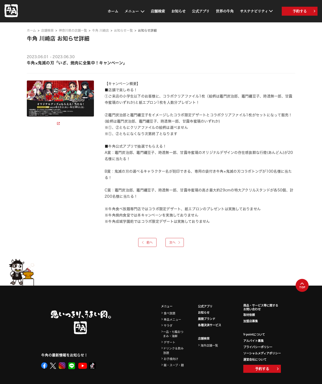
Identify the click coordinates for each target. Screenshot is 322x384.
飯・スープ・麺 (174, 365)
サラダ (168, 325)
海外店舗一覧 (209, 345)
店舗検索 (158, 11)
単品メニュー (172, 319)
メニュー (132, 11)
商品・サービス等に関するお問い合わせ (260, 307)
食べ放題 (169, 313)
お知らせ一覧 (123, 30)
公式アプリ (201, 11)
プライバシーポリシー (257, 347)
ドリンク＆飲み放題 (173, 350)
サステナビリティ (254, 11)
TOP (302, 285)
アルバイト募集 (253, 340)
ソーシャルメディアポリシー (262, 353)
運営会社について (255, 359)
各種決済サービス (209, 325)
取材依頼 (249, 314)
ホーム (113, 11)
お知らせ (178, 11)
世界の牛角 (225, 11)
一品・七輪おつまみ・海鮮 (173, 333)
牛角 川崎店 (100, 30)
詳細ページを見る (43, 123)
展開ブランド (206, 318)
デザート (169, 342)
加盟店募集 (250, 321)
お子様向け (171, 358)
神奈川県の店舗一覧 (73, 30)
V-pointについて (254, 334)
